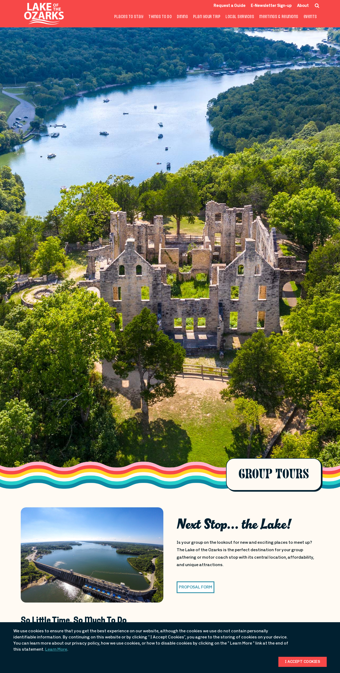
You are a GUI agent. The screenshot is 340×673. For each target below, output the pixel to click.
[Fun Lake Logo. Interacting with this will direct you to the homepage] (44, 13)
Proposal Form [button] (195, 587)
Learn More (56, 649)
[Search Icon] (317, 5)
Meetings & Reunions (278, 16)
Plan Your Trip (206, 16)
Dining (182, 16)
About (303, 6)
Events (310, 16)
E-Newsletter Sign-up (271, 6)
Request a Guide (229, 6)
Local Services (240, 16)
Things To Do (160, 16)
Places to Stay (128, 16)
